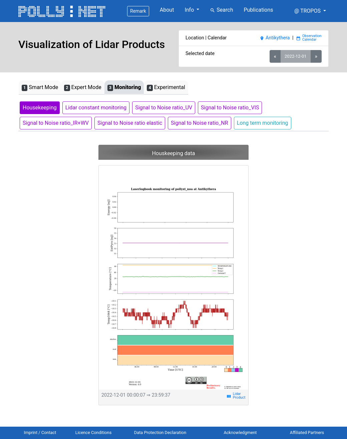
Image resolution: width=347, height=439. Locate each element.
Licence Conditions (93, 432)
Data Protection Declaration (160, 432)
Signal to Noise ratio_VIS (230, 107)
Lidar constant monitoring (95, 107)
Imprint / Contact (40, 432)
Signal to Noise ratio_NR (199, 123)
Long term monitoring (262, 123)
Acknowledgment (240, 432)
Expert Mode (82, 87)
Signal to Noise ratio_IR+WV (56, 123)
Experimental (166, 87)
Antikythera (275, 38)
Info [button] (190, 10)
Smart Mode (40, 87)
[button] (310, 11)
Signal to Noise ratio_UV (163, 107)
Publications (258, 10)
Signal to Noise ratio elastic (129, 123)
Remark (138, 11)
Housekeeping (40, 107)
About (167, 10)
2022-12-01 (295, 56)
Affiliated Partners (307, 432)
